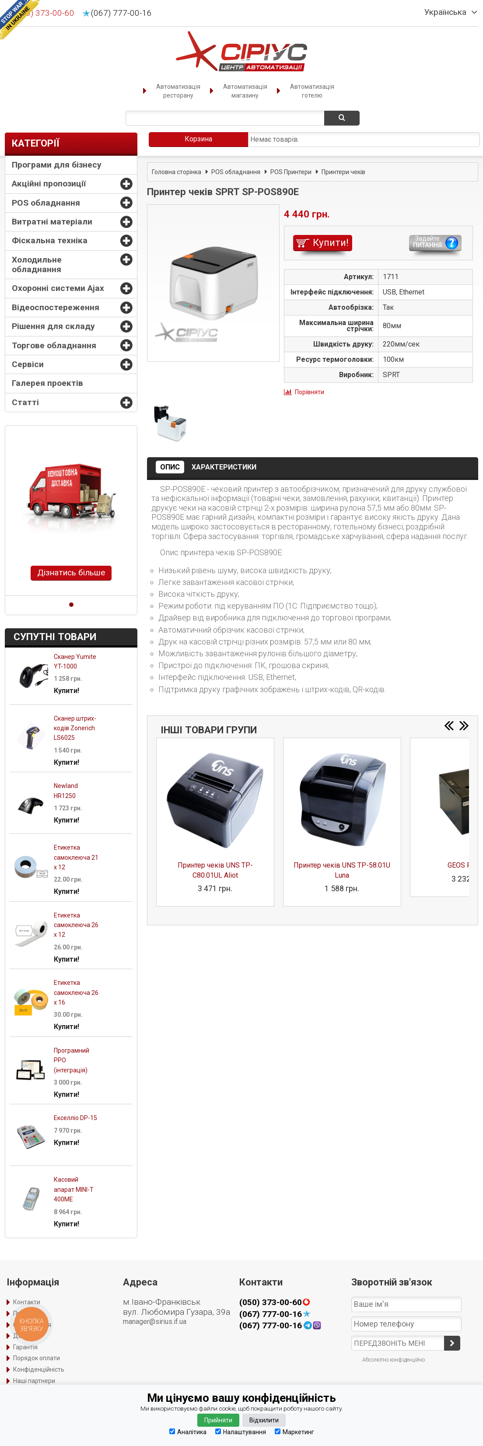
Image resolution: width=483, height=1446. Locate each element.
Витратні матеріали (52, 222)
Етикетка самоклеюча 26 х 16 (76, 992)
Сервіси (28, 364)
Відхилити (264, 1420)
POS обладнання (46, 203)
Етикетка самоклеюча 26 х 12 (76, 925)
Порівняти (309, 392)
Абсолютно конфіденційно (393, 1360)
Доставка (27, 1335)
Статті (25, 402)
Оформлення (32, 1324)
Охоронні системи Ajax (58, 288)
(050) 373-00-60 (44, 13)
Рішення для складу (53, 326)
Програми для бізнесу (57, 165)
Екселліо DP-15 (75, 1117)
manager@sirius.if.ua (154, 1321)
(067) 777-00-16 (121, 13)
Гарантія (25, 1347)
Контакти (26, 1302)
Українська (445, 12)
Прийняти (218, 1420)
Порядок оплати (36, 1358)
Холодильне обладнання (37, 264)
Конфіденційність (38, 1369)
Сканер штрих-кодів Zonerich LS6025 (75, 728)
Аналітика (187, 1431)
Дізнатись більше (71, 572)
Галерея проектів (47, 383)
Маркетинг (294, 1431)
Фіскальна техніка (50, 240)
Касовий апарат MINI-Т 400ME (74, 1189)
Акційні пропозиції (49, 184)
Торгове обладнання (54, 345)
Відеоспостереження (55, 307)
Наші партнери (34, 1380)
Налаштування (240, 1431)
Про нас (24, 1313)
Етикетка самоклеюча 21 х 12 (76, 857)
